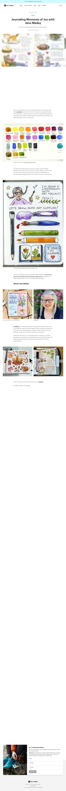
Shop (21, 5)
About (39, 5)
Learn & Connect (28, 5)
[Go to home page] (9, 5)
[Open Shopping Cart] (61, 5)
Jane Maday (19, 112)
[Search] (59, 5)
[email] (45, 760)
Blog (35, 5)
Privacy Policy (40, 787)
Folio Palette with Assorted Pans (29, 162)
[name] (45, 764)
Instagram (40, 381)
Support (44, 5)
